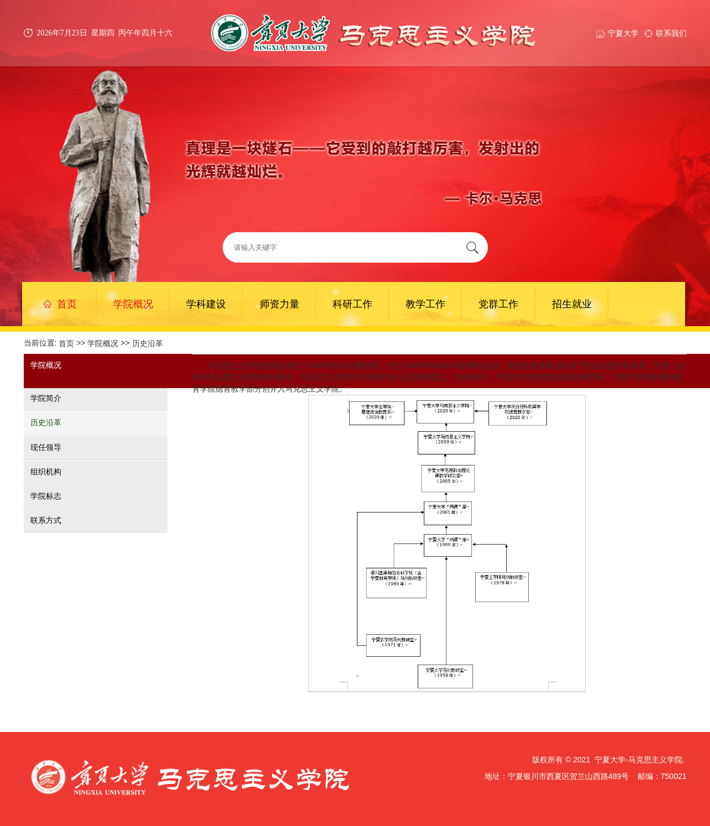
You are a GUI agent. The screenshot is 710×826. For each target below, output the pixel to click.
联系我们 (671, 33)
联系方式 (45, 520)
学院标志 (45, 496)
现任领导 (45, 447)
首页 (60, 304)
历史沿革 (147, 343)
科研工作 (352, 304)
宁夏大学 (623, 33)
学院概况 (133, 304)
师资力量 (279, 304)
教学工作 (425, 304)
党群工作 (498, 304)
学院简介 (45, 398)
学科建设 (206, 304)
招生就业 (572, 304)
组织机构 (45, 471)
